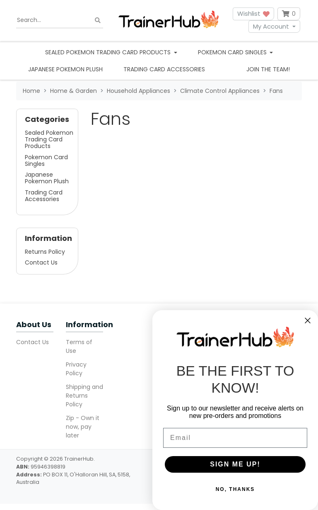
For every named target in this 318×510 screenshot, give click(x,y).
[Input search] (59, 20)
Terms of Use (79, 346)
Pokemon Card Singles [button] (233, 52)
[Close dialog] (307, 320)
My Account (271, 26)
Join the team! (268, 69)
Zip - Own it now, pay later (82, 427)
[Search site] (97, 20)
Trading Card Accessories (164, 69)
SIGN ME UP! (235, 464)
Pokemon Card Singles (46, 160)
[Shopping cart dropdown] (288, 13)
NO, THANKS (235, 489)
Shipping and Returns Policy (84, 395)
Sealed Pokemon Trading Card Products (49, 139)
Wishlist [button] (253, 13)
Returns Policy (45, 252)
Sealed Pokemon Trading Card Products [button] (108, 52)
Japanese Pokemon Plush (65, 69)
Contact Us (41, 262)
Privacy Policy (76, 368)
